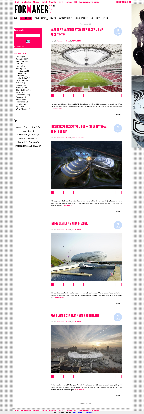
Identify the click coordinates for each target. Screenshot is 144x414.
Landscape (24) (22, 80)
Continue (88, 412)
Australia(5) (35, 135)
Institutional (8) (21, 76)
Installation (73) (21, 73)
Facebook (69, 2)
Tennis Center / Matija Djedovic (69, 223)
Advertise (36, 2)
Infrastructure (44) (22, 71)
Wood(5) (23, 131)
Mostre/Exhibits (65, 18)
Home (16, 18)
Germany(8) (34, 142)
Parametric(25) (32, 127)
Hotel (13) (19, 64)
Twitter (61, 2)
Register (120, 2)
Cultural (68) (20, 57)
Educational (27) (22, 59)
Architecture (26, 18)
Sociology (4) (21, 104)
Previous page (84, 24)
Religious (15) (21, 99)
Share (118, 115)
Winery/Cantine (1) (23, 109)
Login (128, 2)
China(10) (22, 142)
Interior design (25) (23, 78)
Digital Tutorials (81, 18)
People (105, 18)
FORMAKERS (76, 41)
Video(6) (19, 127)
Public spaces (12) (23, 95)
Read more (77, 412)
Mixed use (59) (21, 83)
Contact (44, 2)
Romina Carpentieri (78, 138)
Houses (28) (20, 66)
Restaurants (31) (22, 102)
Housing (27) (21, 69)
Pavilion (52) (20, 92)
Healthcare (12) (22, 61)
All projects (96, 18)
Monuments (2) (21, 85)
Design (36, 18)
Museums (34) (21, 88)
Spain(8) (37, 146)
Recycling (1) (21, 97)
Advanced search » (19, 46)
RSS (75, 2)
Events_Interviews (49, 18)
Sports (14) (20, 107)
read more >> (57, 109)
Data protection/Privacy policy (89, 2)
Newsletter (52, 2)
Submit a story (26, 2)
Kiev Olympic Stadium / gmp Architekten (75, 315)
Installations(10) (23, 146)
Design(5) (22, 138)
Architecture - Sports (63, 41)
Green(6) (31, 131)
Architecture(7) (23, 134)
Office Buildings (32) (23, 90)
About (17, 2)
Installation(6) (32, 138)
